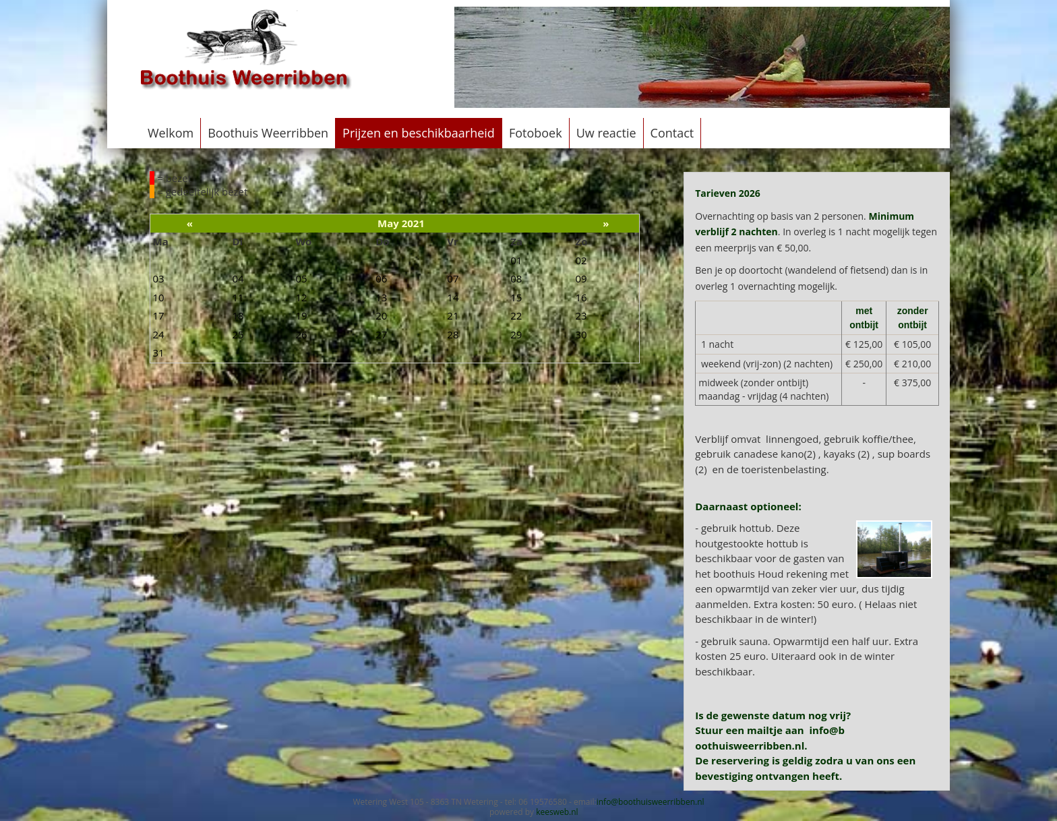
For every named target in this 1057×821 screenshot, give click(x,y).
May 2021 (401, 223)
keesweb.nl (557, 812)
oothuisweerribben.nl (749, 745)
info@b (827, 730)
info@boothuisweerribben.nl (650, 802)
